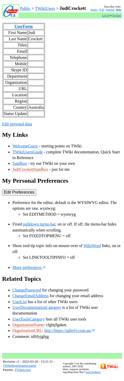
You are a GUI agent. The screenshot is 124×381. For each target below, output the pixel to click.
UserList (19, 302)
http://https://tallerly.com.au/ (69, 330)
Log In (105, 15)
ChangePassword (26, 290)
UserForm (24, 26)
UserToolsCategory (28, 319)
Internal (110, 9)
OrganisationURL (27, 330)
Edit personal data (17, 124)
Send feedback (93, 372)
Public (25, 8)
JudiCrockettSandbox (30, 169)
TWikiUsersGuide (27, 152)
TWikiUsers (45, 8)
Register (117, 15)
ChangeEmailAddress (30, 296)
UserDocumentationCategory (36, 307)
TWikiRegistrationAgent (19, 366)
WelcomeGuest (25, 146)
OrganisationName (28, 325)
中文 (101, 9)
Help (118, 9)
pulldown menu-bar (39, 224)
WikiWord (92, 245)
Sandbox (19, 163)
